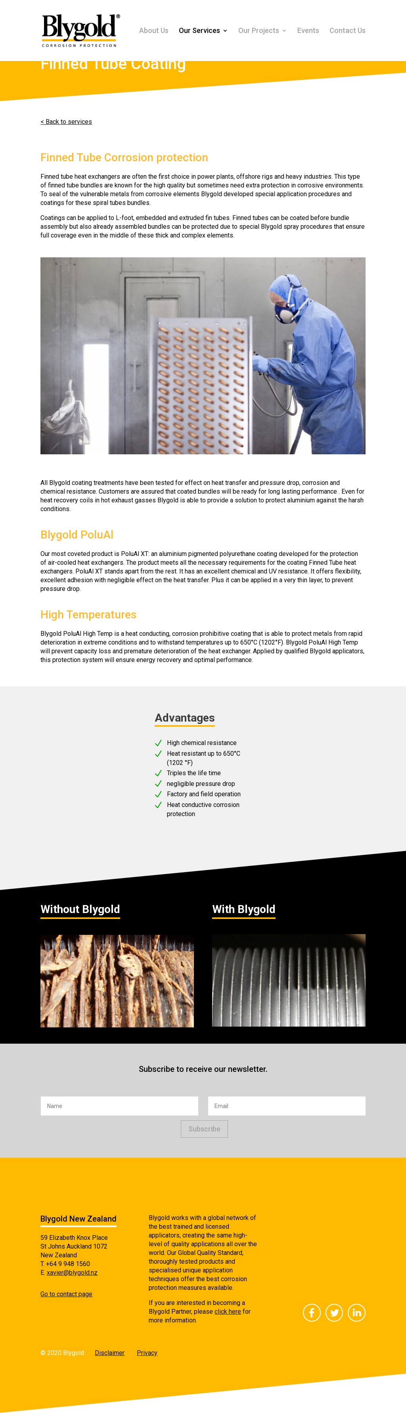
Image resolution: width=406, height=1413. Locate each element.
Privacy (147, 1353)
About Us (154, 31)
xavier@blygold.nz (72, 1272)
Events (308, 31)
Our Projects (258, 31)
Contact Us (347, 31)
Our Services (199, 31)
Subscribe (204, 1129)
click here (227, 1311)
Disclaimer (109, 1353)
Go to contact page (66, 1294)
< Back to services (66, 121)
